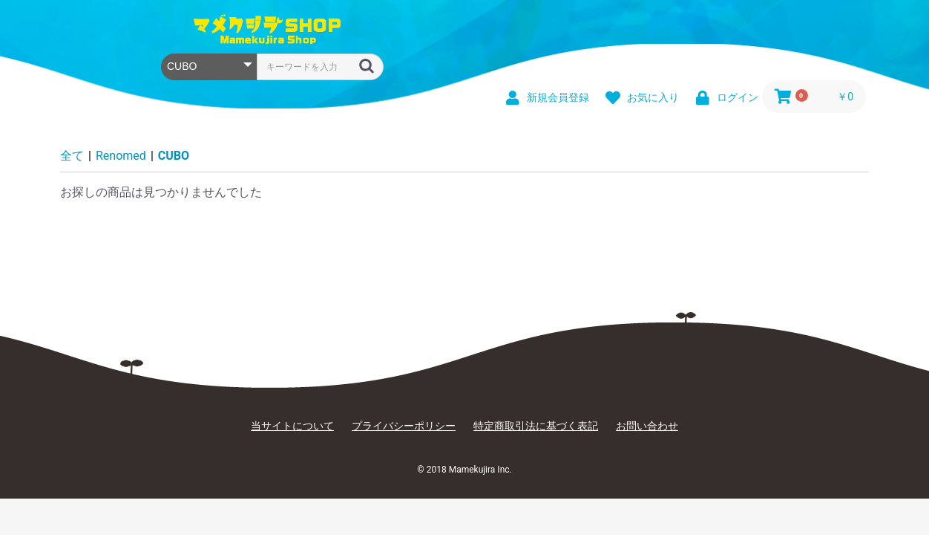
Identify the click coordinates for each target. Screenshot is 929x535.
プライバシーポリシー (404, 426)
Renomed (121, 156)
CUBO (173, 156)
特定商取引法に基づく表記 (535, 426)
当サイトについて (292, 426)
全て (72, 156)
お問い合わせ (647, 426)
